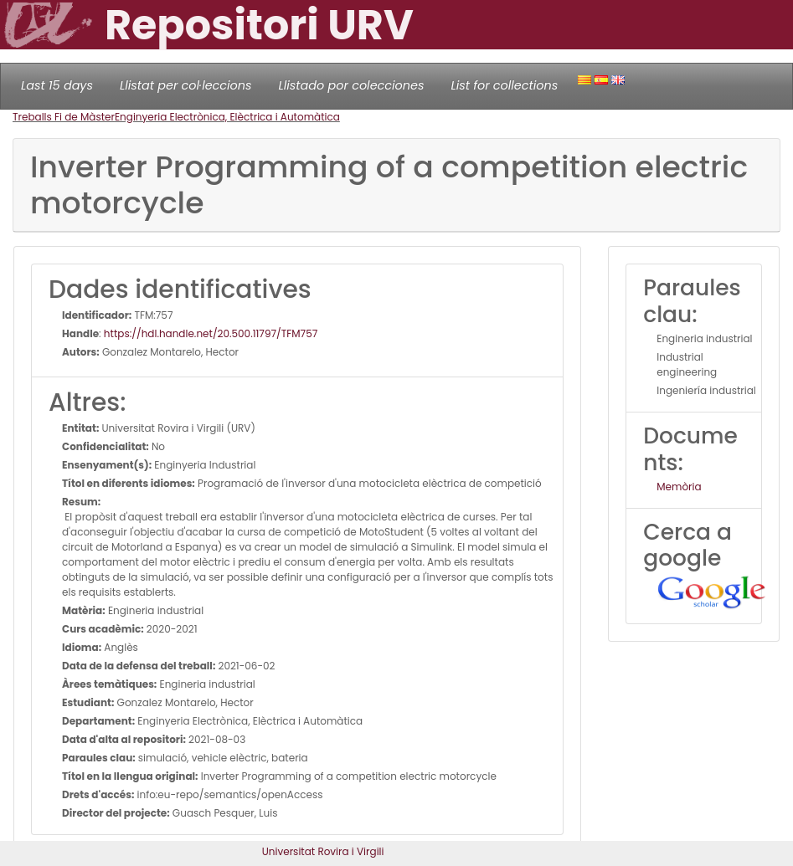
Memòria (679, 486)
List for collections (504, 85)
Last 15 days (57, 85)
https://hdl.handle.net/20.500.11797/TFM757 (210, 333)
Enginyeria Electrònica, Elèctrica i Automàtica (227, 117)
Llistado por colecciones (352, 85)
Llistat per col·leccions (186, 85)
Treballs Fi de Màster (64, 117)
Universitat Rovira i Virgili (323, 851)
